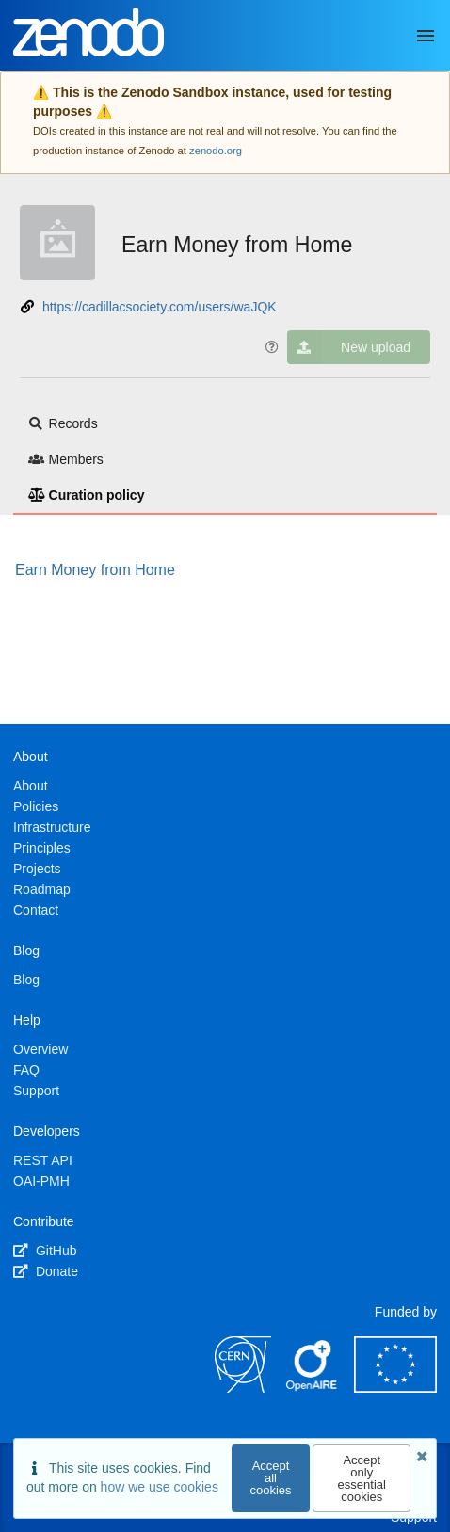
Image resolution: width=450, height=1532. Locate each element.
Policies (35, 806)
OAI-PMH (41, 1181)
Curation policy (86, 495)
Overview (40, 1049)
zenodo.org (215, 150)
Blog (26, 979)
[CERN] (243, 1388)
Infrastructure (51, 827)
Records (63, 423)
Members (66, 459)
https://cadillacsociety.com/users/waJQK (159, 306)
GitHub (44, 1250)
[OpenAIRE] (312, 1388)
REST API (42, 1160)
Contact (35, 910)
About (30, 785)
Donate (45, 1271)
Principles (42, 847)
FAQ (26, 1069)
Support (36, 1090)
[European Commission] (395, 1388)
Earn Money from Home (236, 244)
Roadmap (42, 889)
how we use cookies (159, 1486)
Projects (37, 868)
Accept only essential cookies (362, 1478)
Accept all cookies (270, 1478)
